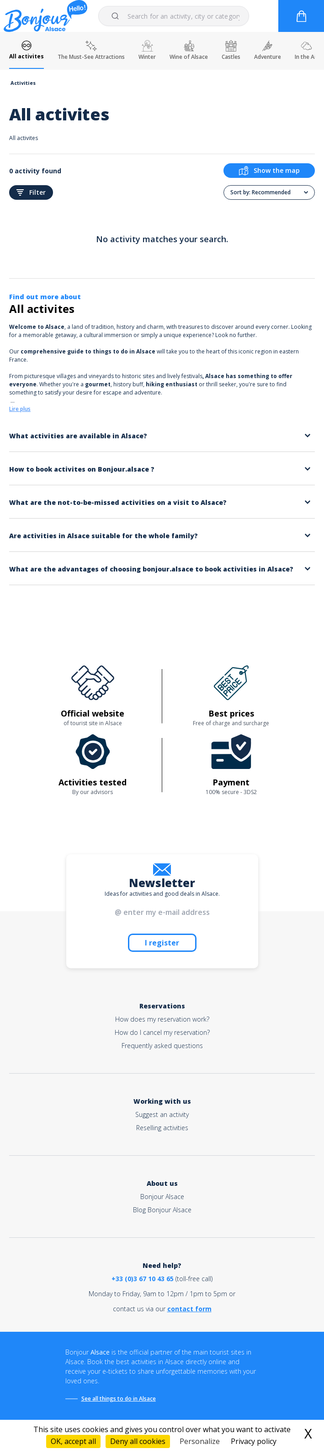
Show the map (269, 170)
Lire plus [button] (20, 409)
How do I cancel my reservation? (162, 1032)
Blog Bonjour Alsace (162, 1209)
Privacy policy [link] (253, 1441)
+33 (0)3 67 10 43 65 (143, 1278)
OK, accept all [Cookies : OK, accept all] (73, 1441)
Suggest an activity (162, 1114)
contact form (189, 1308)
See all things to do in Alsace (118, 1398)
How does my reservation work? (162, 1019)
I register (162, 943)
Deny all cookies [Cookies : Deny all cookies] (137, 1441)
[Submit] (116, 16)
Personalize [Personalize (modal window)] (200, 1441)
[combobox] (173, 16)
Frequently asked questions (162, 1045)
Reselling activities (162, 1127)
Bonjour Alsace (162, 1196)
